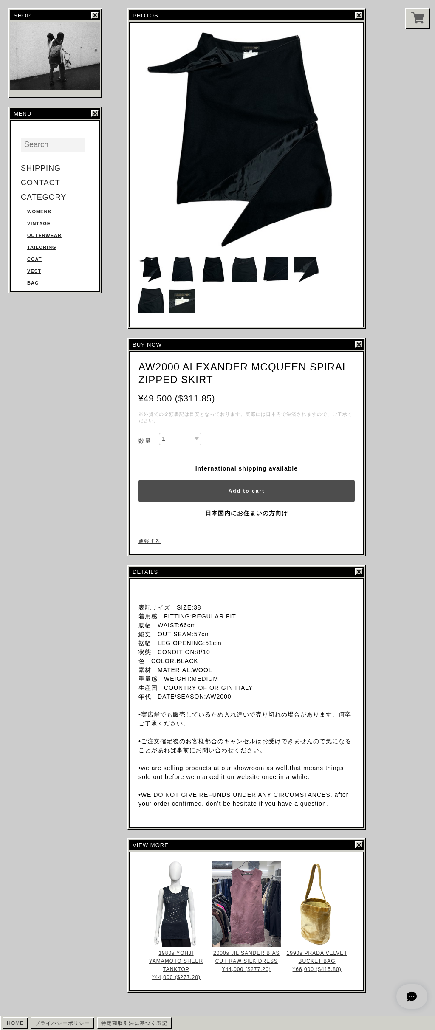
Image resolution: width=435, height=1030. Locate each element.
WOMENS (39, 211)
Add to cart (247, 491)
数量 (144, 440)
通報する (149, 541)
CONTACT (40, 182)
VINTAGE (39, 223)
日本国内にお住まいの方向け (246, 513)
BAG (33, 282)
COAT (34, 259)
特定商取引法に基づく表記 (134, 1023)
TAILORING (41, 247)
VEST (34, 271)
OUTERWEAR (44, 235)
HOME (15, 1023)
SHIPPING (41, 168)
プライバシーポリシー (62, 1023)
